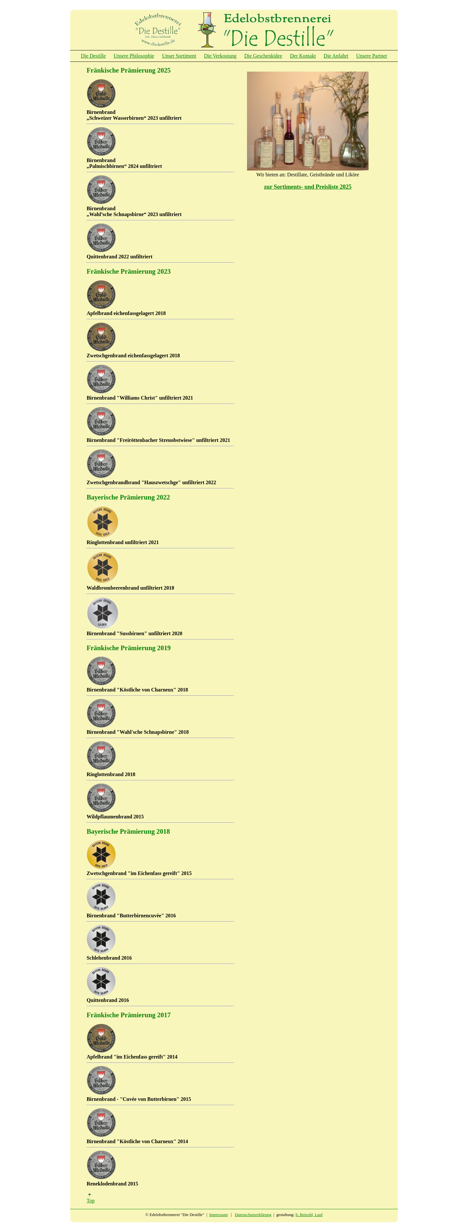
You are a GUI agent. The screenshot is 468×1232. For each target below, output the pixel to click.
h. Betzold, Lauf (309, 1214)
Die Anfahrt (336, 56)
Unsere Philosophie (134, 56)
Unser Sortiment (179, 56)
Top (90, 1198)
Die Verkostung (220, 56)
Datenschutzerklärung (253, 1214)
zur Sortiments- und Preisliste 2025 (307, 187)
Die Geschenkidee (263, 56)
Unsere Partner (371, 56)
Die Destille (93, 56)
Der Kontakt (303, 56)
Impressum (218, 1214)
